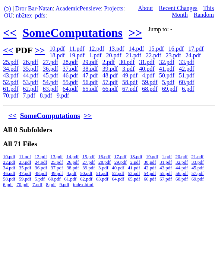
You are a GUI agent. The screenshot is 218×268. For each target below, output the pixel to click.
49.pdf (130, 75)
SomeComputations (72, 32)
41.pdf (166, 69)
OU (8, 15)
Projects (113, 8)
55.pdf (70, 82)
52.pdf (10, 82)
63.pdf (50, 89)
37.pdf (70, 69)
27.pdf (50, 62)
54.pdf (50, 82)
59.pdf (149, 82)
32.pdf (166, 62)
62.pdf (30, 89)
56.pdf (90, 82)
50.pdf (166, 75)
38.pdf (90, 69)
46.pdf (70, 75)
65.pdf (90, 89)
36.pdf (50, 69)
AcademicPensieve (78, 8)
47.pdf (90, 75)
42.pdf (186, 69)
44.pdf (30, 75)
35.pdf (30, 69)
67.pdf (130, 89)
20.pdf (113, 55)
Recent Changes (178, 8)
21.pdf (133, 55)
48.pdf (110, 75)
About (145, 8)
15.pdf (156, 48)
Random (204, 15)
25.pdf (10, 62)
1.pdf (95, 55)
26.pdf (30, 62)
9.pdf (63, 95)
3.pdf (128, 69)
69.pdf (169, 89)
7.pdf (29, 95)
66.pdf (110, 89)
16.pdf (176, 48)
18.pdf (56, 55)
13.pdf (116, 48)
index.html (83, 184)
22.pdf (153, 55)
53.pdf (30, 82)
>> (135, 32)
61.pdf (10, 89)
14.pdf (136, 48)
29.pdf (90, 62)
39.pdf (110, 69)
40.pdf (146, 69)
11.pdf (77, 48)
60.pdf (186, 82)
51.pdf (186, 75)
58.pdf (130, 82)
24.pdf (193, 55)
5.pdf (168, 82)
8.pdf (46, 95)
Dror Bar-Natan (34, 8)
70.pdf (10, 95)
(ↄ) (7, 8)
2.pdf (108, 62)
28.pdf (70, 62)
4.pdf (148, 75)
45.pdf (50, 75)
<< (9, 32)
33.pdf (186, 62)
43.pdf (10, 75)
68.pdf (149, 89)
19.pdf (77, 55)
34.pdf (10, 69)
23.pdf (173, 55)
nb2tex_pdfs (30, 15)
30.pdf (127, 62)
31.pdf (146, 62)
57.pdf (110, 82)
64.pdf (70, 89)
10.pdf (56, 48)
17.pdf (195, 48)
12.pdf (96, 48)
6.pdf (188, 89)
